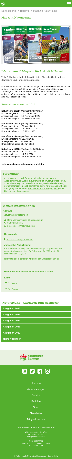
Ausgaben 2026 (11, 308)
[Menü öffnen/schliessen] (69, 3)
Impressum (41, 456)
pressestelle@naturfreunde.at (21, 226)
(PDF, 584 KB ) (19, 239)
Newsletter (36, 413)
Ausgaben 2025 (11, 314)
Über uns (36, 383)
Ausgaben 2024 (11, 320)
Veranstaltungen (36, 389)
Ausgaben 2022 (11, 332)
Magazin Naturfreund (45, 10)
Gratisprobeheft (49, 259)
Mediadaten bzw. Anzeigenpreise (43, 188)
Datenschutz (53, 456)
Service (36, 395)
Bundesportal (8, 10)
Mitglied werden (36, 419)
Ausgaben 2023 (11, 326)
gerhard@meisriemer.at (16, 186)
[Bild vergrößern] (36, 44)
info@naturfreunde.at (36, 437)
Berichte (25, 10)
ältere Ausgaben (12, 339)
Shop (36, 407)
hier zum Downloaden (18, 191)
